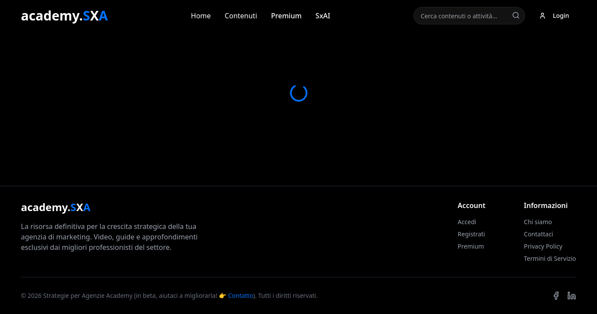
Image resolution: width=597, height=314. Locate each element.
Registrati (471, 234)
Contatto (240, 295)
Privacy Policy (543, 246)
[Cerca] (516, 15)
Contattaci (538, 234)
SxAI (323, 15)
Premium (286, 15)
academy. (64, 16)
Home (201, 15)
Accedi (467, 222)
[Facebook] (556, 295)
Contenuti (241, 15)
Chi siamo (538, 222)
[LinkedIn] (571, 295)
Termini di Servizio (550, 258)
